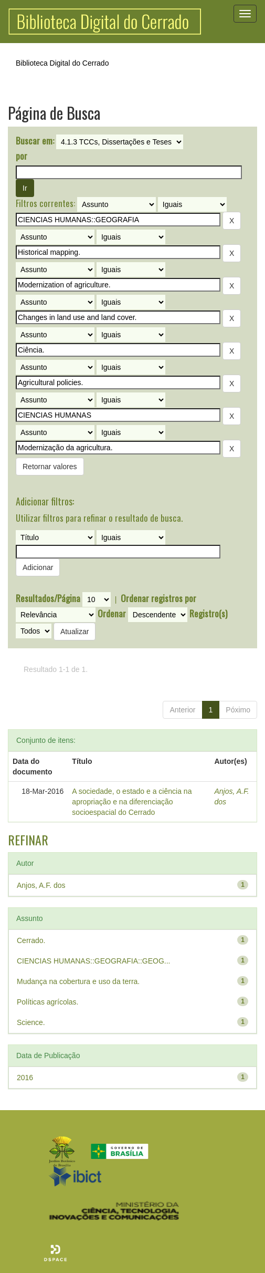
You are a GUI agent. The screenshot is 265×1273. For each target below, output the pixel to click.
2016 (25, 1077)
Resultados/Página (48, 598)
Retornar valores (50, 466)
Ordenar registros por (158, 598)
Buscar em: (35, 140)
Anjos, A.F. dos (41, 885)
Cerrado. (31, 940)
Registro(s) (208, 613)
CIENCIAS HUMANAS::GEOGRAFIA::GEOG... (94, 961)
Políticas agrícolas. (48, 1002)
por (21, 156)
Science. (31, 1022)
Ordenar (112, 613)
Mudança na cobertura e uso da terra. (78, 981)
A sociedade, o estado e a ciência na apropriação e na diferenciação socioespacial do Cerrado (132, 801)
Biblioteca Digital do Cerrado (62, 63)
